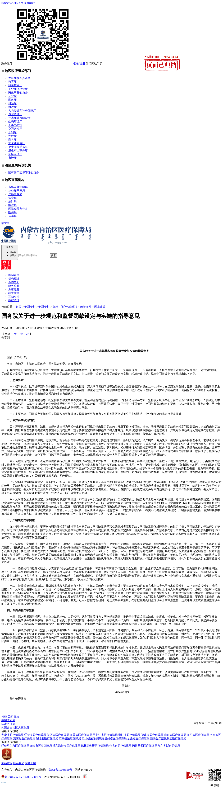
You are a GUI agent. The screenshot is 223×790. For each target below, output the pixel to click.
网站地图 (30, 763)
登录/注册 (79, 63)
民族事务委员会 (18, 92)
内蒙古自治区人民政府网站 (18, 3)
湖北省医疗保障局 (47, 738)
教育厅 (12, 81)
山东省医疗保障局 (175, 734)
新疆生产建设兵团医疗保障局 (168, 738)
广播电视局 (15, 194)
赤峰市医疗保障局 (41, 745)
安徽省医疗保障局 (12, 734)
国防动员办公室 (18, 208)
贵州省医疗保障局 (115, 738)
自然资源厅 (15, 114)
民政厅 (12, 99)
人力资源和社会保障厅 (22, 110)
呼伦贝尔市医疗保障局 (15, 745)
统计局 (12, 201)
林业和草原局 (16, 190)
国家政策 (99, 306)
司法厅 (12, 103)
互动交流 (13, 296)
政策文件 (85, 306)
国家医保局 (8, 723)
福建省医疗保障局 (152, 734)
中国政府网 (8, 720)
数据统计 (13, 300)
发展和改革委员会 (19, 78)
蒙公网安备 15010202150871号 (22, 776)
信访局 (12, 216)
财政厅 (12, 107)
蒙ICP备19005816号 (60, 769)
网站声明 (6, 763)
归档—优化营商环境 (64, 306)
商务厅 (12, 139)
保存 (16, 716)
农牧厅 (12, 136)
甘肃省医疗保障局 (138, 738)
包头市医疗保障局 (120, 745)
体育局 (12, 197)
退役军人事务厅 (18, 150)
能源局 (12, 205)
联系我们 (18, 763)
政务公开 (13, 285)
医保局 (12, 212)
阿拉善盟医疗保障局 (144, 745)
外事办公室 (15, 125)
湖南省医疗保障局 (24, 738)
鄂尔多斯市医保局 (169, 745)
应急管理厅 (15, 154)
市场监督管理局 (18, 187)
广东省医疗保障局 (70, 738)
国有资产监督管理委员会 (23, 172)
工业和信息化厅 (18, 88)
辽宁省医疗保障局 (35, 734)
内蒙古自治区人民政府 (15, 727)
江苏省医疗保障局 (81, 734)
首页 (18, 306)
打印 (4, 716)
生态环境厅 (15, 121)
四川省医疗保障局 (93, 738)
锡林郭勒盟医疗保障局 (95, 745)
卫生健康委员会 (18, 146)
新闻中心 (13, 282)
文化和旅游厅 (16, 143)
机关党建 (13, 293)
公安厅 (12, 96)
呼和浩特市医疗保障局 (66, 745)
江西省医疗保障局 (198, 734)
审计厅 (12, 157)
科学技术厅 (15, 85)
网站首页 (13, 274)
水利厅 (12, 132)
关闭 (10, 716)
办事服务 (13, 289)
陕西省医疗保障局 (58, 734)
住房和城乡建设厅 (19, 117)
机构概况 (13, 278)
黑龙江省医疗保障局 (105, 734)
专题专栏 (29, 306)
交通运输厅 (15, 128)
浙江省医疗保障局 (129, 734)
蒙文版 (5, 223)
